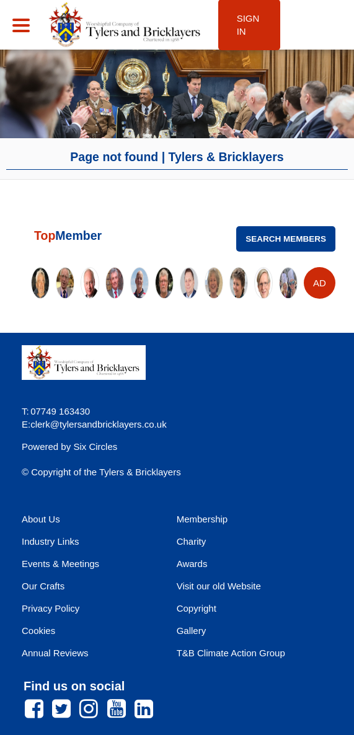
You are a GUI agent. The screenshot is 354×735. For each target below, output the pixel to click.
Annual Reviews (55, 653)
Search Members (286, 239)
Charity (191, 541)
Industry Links (50, 541)
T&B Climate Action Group (231, 653)
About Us (41, 519)
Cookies (38, 630)
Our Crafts (43, 586)
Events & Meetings (60, 563)
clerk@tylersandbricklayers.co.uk (98, 424)
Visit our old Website (219, 586)
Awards (192, 563)
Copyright (196, 608)
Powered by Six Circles (69, 446)
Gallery (191, 630)
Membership (202, 519)
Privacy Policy (50, 608)
